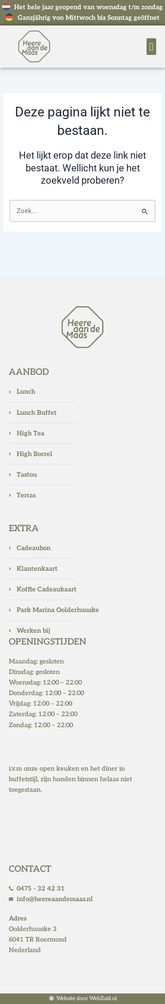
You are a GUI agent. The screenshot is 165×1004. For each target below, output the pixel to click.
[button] (151, 46)
